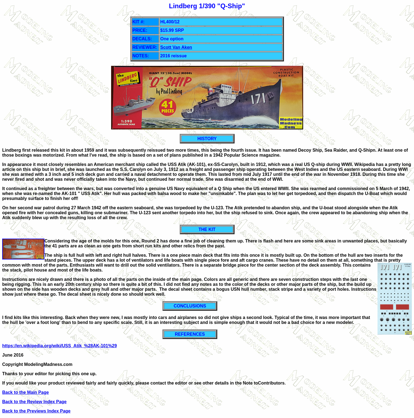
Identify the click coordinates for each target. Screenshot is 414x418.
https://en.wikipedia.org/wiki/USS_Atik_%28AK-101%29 (59, 345)
